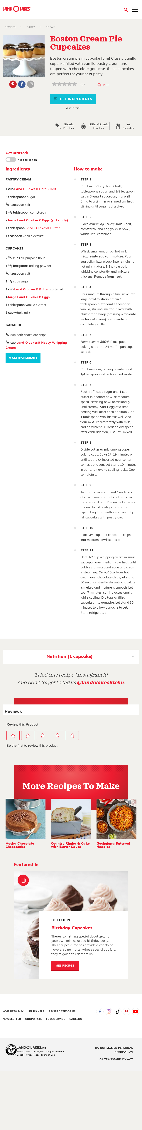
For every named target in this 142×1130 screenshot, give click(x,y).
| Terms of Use (47, 1055)
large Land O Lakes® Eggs (29, 297)
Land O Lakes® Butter (43, 228)
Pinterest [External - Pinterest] (13, 84)
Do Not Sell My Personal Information (114, 1050)
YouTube (135, 1011)
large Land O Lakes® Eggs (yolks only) (38, 220)
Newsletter (12, 1019)
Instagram (108, 1011)
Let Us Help (36, 1011)
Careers (75, 1019)
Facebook (100, 1011)
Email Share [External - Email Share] (30, 84)
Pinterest (126, 1011)
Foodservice (55, 1019)
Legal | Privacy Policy (28, 1055)
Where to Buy (13, 1011)
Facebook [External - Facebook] (22, 84)
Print (104, 85)
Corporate (33, 1019)
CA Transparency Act (116, 1059)
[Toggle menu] (135, 10)
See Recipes (65, 965)
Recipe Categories (62, 1011)
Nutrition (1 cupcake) (90, 656)
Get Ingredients (72, 98)
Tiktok (117, 1011)
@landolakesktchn (100, 682)
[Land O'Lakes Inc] (33, 1048)
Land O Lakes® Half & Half (35, 189)
